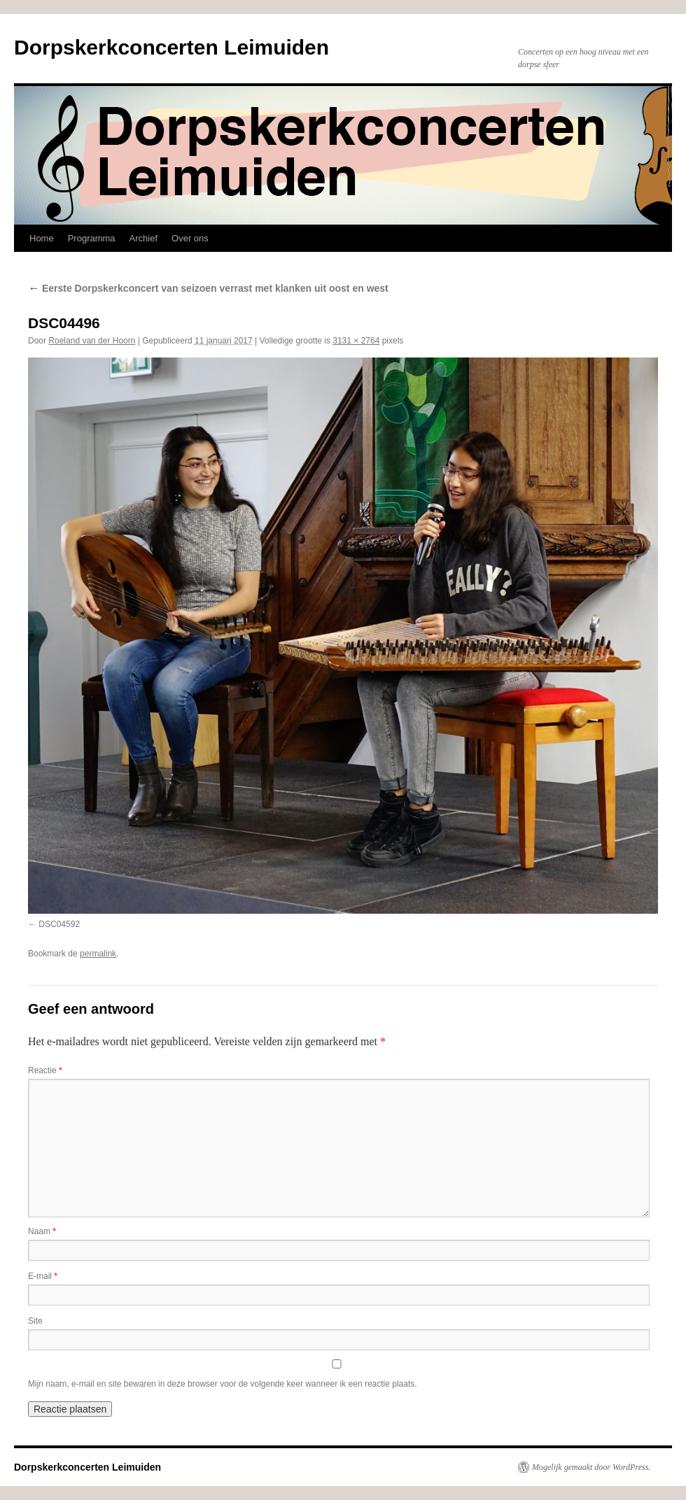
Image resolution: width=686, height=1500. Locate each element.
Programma (91, 238)
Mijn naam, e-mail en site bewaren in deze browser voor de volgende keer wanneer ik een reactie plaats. (222, 1384)
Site (35, 1321)
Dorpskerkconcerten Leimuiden (171, 47)
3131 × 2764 (355, 341)
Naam (42, 1231)
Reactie (45, 1070)
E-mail (42, 1276)
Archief (144, 238)
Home (41, 238)
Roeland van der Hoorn (91, 341)
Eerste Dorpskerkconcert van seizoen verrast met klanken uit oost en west (208, 288)
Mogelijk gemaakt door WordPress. (591, 1467)
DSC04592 (59, 924)
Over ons (190, 238)
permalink (98, 953)
